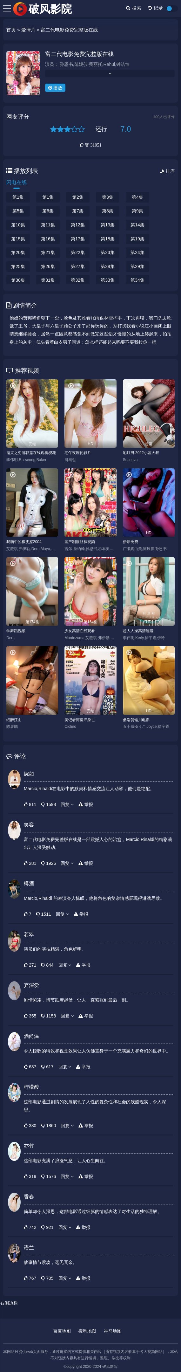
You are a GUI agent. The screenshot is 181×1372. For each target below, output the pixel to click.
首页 (11, 29)
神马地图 (113, 1331)
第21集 (48, 252)
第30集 (18, 280)
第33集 (108, 280)
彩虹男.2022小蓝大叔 (141, 453)
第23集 (108, 252)
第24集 (137, 252)
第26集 (48, 266)
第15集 (18, 238)
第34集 (137, 280)
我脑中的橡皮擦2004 (24, 542)
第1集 (18, 197)
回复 (67, 804)
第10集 (18, 224)
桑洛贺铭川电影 (136, 720)
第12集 (78, 224)
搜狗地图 (87, 1331)
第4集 (137, 197)
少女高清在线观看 (79, 631)
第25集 (18, 266)
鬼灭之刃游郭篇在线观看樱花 (31, 453)
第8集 (107, 210)
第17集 (78, 238)
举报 (85, 804)
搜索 (134, 7)
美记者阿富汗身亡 (79, 720)
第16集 (48, 238)
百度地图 (62, 1331)
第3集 (107, 197)
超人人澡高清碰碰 (138, 631)
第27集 (78, 266)
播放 (55, 87)
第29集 (137, 266)
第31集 (48, 280)
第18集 (108, 238)
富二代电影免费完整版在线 (79, 54)
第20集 (18, 252)
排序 (167, 171)
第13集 (108, 224)
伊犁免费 (130, 542)
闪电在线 (16, 182)
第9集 (137, 210)
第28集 (108, 266)
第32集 (78, 280)
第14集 (137, 224)
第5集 (18, 210)
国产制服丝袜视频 (79, 542)
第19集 (137, 238)
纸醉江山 (14, 720)
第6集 (48, 210)
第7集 (78, 210)
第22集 (78, 252)
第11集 (48, 224)
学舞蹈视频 (15, 631)
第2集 (78, 197)
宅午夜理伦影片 (77, 453)
